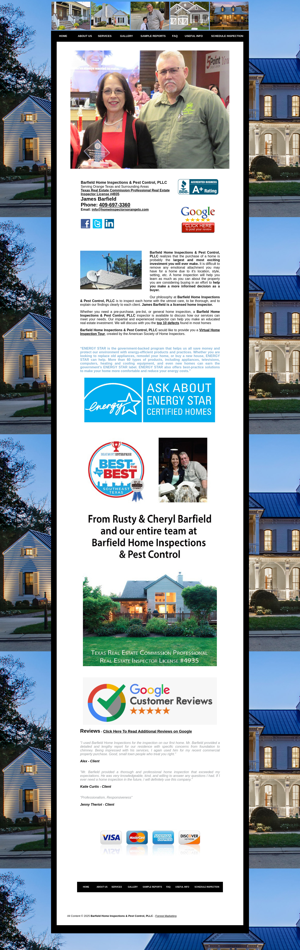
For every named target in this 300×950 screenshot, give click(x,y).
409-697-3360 (114, 205)
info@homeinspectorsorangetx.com (120, 209)
